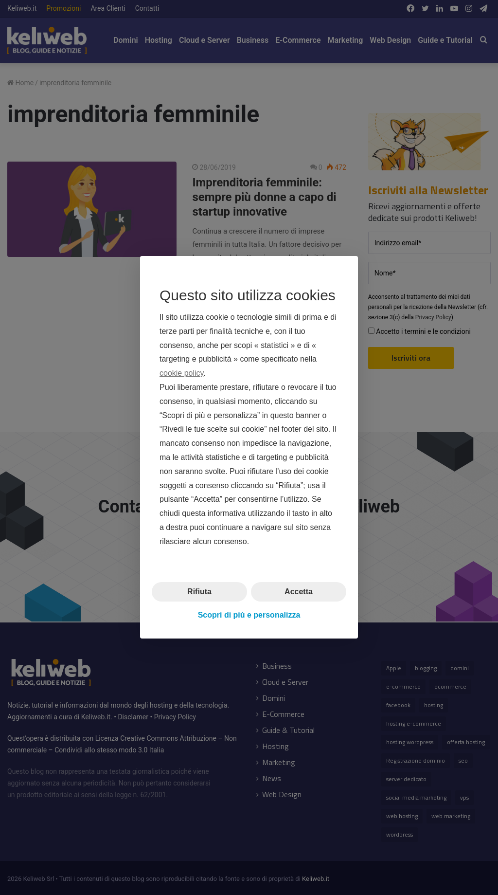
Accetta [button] (299, 591)
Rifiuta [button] (199, 591)
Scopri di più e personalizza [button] (249, 615)
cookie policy (181, 373)
